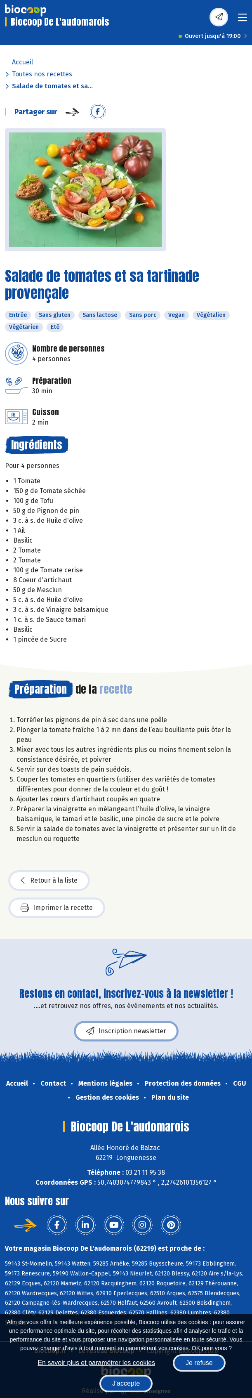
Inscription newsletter (126, 1031)
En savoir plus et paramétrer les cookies (96, 1362)
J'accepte (126, 1383)
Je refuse (199, 1362)
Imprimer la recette (57, 908)
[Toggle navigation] (242, 20)
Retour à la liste (49, 880)
